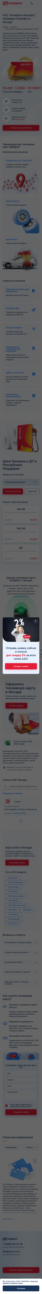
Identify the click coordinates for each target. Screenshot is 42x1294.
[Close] (36, 621)
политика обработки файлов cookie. (20, 1282)
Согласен (21, 1288)
